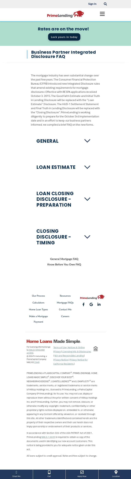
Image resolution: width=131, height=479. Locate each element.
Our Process (38, 295)
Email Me (16, 473)
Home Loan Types (38, 309)
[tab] (65, 141)
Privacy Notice (61, 359)
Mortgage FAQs (65, 302)
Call (49, 473)
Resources (65, 295)
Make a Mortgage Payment (38, 319)
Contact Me (65, 309)
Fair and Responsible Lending (69, 355)
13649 (36, 362)
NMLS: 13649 (48, 436)
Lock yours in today (64, 36)
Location (116, 473)
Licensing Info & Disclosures (76, 351)
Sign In (92, 3)
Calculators (38, 302)
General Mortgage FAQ (64, 258)
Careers (65, 316)
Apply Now (82, 473)
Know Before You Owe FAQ (64, 264)
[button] (65, 141)
